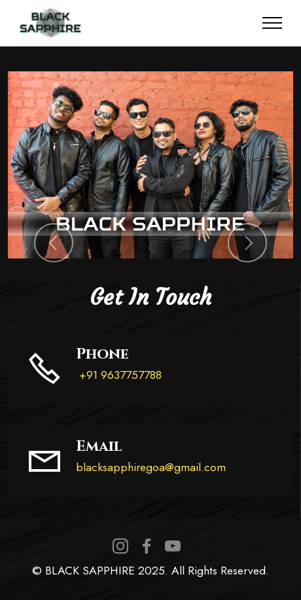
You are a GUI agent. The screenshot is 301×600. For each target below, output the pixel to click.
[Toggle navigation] (272, 22)
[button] (53, 242)
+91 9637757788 (119, 374)
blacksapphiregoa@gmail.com (151, 467)
